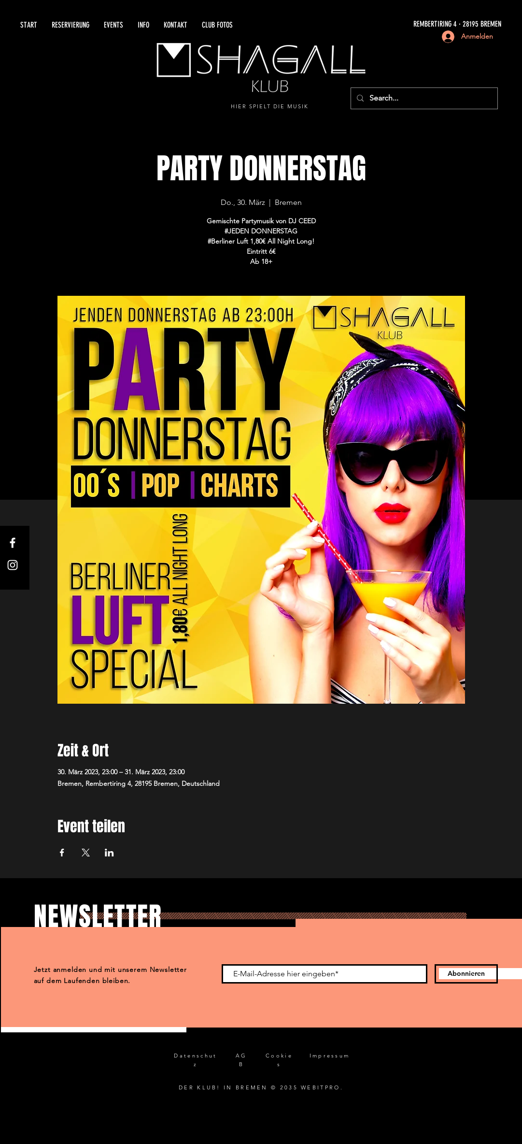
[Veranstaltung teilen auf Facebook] (62, 852)
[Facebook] (12, 543)
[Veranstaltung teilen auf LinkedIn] (109, 852)
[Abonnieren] (466, 974)
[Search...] (423, 98)
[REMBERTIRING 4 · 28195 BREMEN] (391, 24)
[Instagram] (12, 565)
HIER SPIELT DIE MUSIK (270, 106)
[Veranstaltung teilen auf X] (85, 852)
